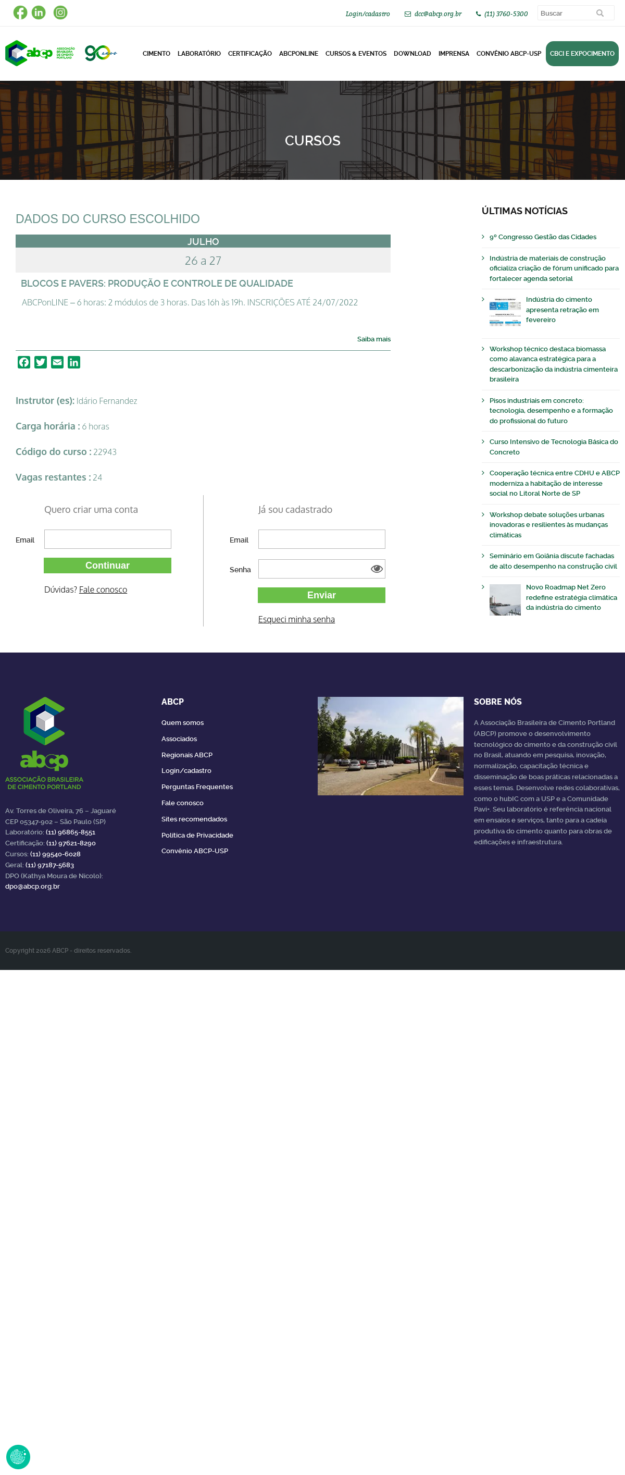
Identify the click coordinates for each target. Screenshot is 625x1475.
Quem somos (182, 723)
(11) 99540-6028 (55, 854)
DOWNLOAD (412, 53)
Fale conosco (103, 589)
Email (25, 540)
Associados (179, 739)
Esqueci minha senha (296, 619)
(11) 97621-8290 (71, 843)
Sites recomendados (194, 819)
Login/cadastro (368, 13)
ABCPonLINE (298, 53)
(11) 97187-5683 (50, 865)
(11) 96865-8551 (70, 832)
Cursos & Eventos (356, 53)
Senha (240, 570)
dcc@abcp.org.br (438, 13)
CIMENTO (156, 53)
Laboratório (199, 53)
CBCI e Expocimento (582, 53)
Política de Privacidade (197, 835)
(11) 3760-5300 (506, 13)
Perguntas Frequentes (197, 787)
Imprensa (454, 53)
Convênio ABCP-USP (509, 53)
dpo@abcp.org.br (32, 886)
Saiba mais (374, 339)
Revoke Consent (18, 1457)
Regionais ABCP (187, 755)
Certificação (250, 53)
